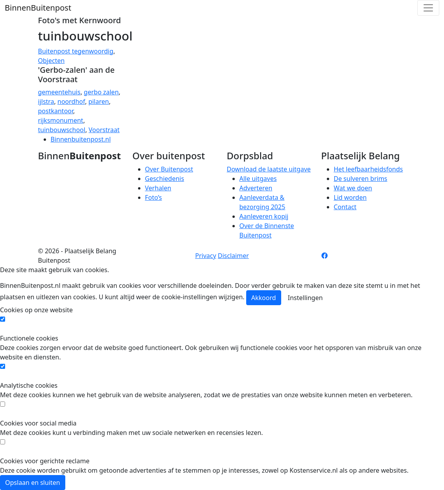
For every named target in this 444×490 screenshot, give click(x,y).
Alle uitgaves (258, 178)
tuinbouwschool (61, 129)
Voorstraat (104, 129)
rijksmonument (60, 120)
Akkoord (263, 297)
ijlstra (46, 101)
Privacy (205, 255)
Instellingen (305, 297)
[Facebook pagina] (324, 255)
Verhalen (158, 188)
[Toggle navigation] (428, 8)
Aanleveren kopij (264, 216)
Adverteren (256, 188)
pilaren (98, 101)
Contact (345, 207)
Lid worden (350, 197)
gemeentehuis (59, 92)
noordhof (71, 101)
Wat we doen (353, 188)
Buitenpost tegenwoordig (76, 51)
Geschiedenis (164, 178)
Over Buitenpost (169, 169)
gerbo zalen (101, 92)
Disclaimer (233, 255)
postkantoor (56, 111)
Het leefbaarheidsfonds (368, 169)
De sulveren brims (360, 178)
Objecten (51, 60)
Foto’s (153, 197)
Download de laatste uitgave (269, 169)
